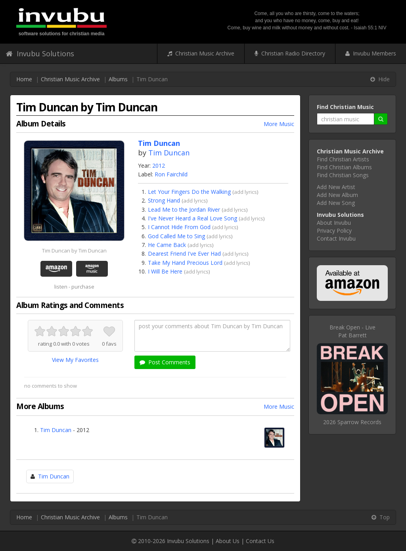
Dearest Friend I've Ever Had (184, 253)
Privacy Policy (334, 230)
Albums (118, 79)
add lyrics (245, 191)
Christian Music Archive (200, 53)
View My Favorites (75, 360)
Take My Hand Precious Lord (185, 262)
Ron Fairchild (171, 174)
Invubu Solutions (40, 53)
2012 (158, 165)
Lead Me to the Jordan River (184, 209)
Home (24, 79)
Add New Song (336, 203)
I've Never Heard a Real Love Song (192, 218)
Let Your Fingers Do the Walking (189, 191)
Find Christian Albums (344, 167)
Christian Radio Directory (290, 53)
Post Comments (165, 362)
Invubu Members (370, 53)
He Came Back (167, 245)
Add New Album (337, 195)
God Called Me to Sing (176, 236)
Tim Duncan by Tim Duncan (74, 250)
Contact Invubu (336, 238)
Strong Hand (164, 200)
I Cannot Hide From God (179, 227)
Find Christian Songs (343, 175)
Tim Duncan (169, 152)
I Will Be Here (165, 271)
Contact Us (260, 541)
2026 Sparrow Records (352, 422)
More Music (279, 124)
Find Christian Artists (343, 159)
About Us (227, 541)
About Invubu (334, 222)
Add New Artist (336, 187)
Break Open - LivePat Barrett (352, 331)
